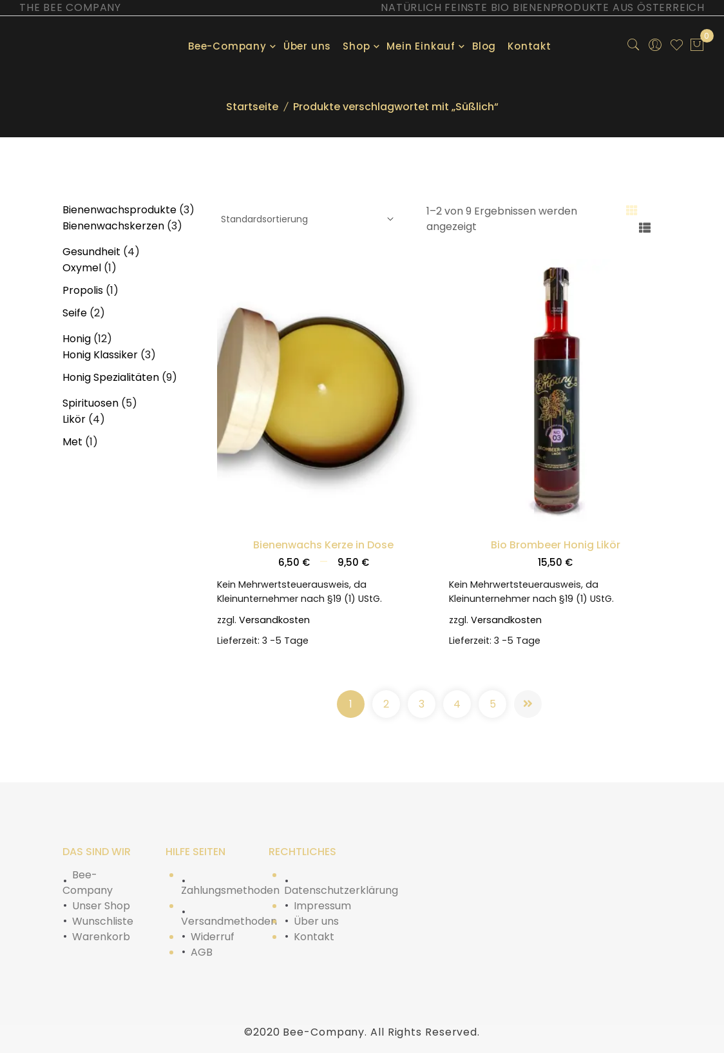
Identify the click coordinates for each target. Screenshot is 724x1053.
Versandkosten (274, 619)
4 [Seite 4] (457, 704)
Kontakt (529, 46)
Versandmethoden (229, 921)
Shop (356, 46)
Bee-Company (227, 46)
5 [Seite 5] (493, 704)
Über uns (307, 46)
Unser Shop (101, 905)
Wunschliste (102, 921)
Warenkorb (101, 936)
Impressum (322, 905)
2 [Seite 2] (386, 704)
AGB (202, 952)
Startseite (252, 106)
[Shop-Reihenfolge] (305, 219)
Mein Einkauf (420, 46)
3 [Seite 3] (421, 704)
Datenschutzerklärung (341, 890)
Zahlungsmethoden (230, 890)
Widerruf (212, 936)
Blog (484, 46)
